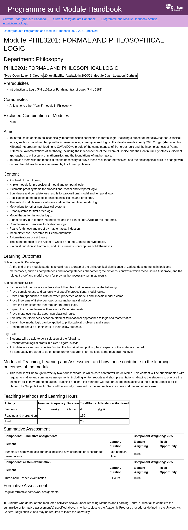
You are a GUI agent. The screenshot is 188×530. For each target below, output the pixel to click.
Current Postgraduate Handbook (74, 19)
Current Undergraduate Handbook (25, 19)
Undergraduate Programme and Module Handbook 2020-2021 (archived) (51, 30)
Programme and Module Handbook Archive (129, 19)
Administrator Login (15, 23)
